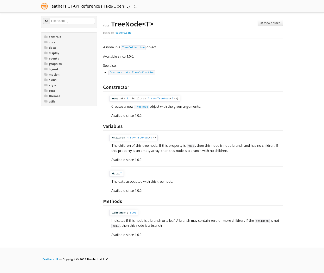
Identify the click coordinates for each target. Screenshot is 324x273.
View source (270, 23)
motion (52, 74)
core (49, 42)
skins (50, 80)
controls (52, 37)
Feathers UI (50, 259)
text (49, 91)
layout (51, 69)
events (51, 58)
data (50, 48)
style (50, 85)
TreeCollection (133, 47)
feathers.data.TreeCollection (131, 72)
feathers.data (122, 33)
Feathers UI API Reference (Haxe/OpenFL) (89, 6)
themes (52, 96)
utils (49, 101)
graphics (53, 64)
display (51, 53)
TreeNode (163, 98)
